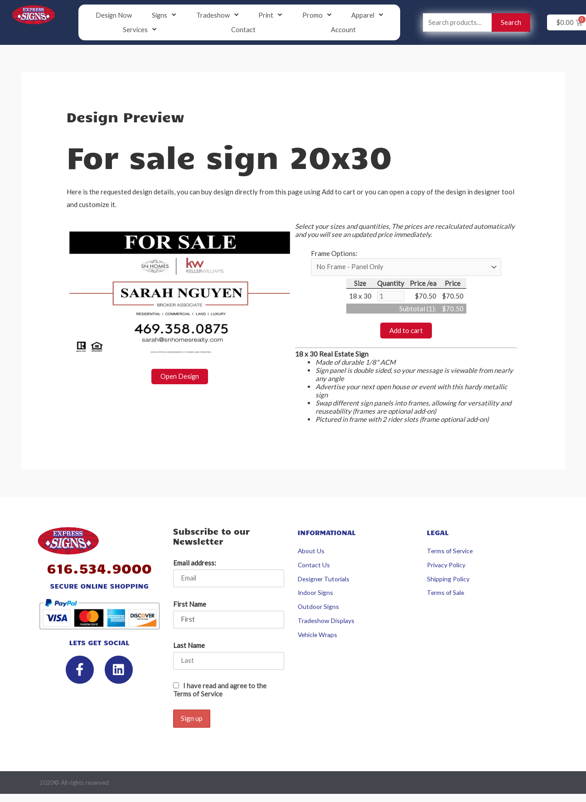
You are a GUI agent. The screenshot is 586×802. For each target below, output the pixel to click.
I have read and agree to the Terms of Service (220, 691)
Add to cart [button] (406, 331)
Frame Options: (334, 254)
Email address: (194, 564)
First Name (189, 605)
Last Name (189, 647)
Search (511, 23)
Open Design (179, 377)
